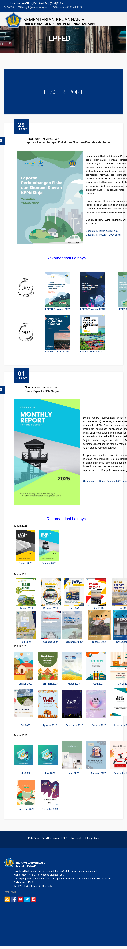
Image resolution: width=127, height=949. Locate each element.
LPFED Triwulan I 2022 (57, 309)
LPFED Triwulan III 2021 (57, 351)
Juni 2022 (50, 774)
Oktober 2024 (99, 643)
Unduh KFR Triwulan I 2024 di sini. (104, 234)
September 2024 (74, 643)
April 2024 (99, 609)
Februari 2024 (50, 609)
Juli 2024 (26, 643)
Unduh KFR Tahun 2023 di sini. (102, 231)
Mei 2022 (25, 774)
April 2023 (98, 685)
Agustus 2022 (98, 774)
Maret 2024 (74, 609)
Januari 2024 (26, 609)
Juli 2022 (74, 774)
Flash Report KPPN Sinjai (42, 392)
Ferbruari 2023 (50, 685)
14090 (11, 7)
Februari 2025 (49, 564)
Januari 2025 (25, 564)
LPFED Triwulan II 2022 (93, 309)
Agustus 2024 (50, 643)
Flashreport (34, 138)
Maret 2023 (74, 685)
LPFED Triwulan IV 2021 (93, 351)
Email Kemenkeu (51, 841)
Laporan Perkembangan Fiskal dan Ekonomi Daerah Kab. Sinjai (67, 142)
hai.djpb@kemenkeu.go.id (36, 7)
